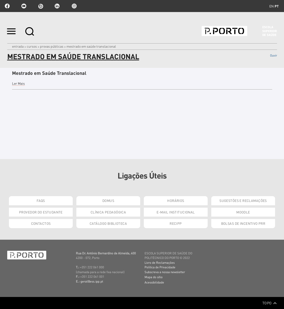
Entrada (18, 46)
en (271, 6)
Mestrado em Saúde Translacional (49, 73)
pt (277, 6)
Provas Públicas (51, 46)
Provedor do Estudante (41, 212)
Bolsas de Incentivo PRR (243, 223)
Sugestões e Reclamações (243, 200)
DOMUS (108, 200)
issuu (40, 6)
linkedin (57, 6)
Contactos (41, 223)
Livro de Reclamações (160, 262)
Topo (269, 303)
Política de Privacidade (160, 267)
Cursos (32, 46)
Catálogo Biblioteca (108, 223)
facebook (7, 6)
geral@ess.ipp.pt (91, 281)
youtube (23, 6)
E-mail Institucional (176, 212)
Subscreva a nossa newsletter (165, 272)
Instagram (73, 6)
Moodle (243, 212)
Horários (175, 200)
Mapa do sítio (154, 277)
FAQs (41, 200)
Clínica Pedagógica (108, 212)
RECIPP (176, 223)
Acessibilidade (154, 282)
